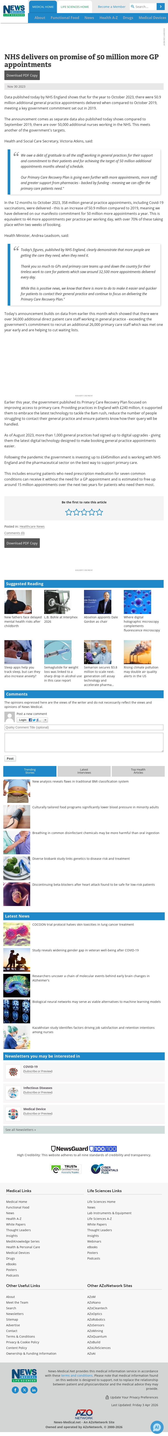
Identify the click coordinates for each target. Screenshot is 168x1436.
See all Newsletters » (20, 1130)
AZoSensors (95, 1325)
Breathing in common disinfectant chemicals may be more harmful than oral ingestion (95, 833)
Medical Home (43, 7)
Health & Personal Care (23, 1247)
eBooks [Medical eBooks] (11, 1264)
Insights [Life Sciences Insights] (93, 1236)
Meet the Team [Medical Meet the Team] (17, 1302)
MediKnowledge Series (23, 1241)
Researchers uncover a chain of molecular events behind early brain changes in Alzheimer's (91, 978)
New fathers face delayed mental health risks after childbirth (23, 621)
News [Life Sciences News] (91, 1207)
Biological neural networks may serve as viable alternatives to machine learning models (96, 1002)
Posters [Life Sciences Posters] (92, 1253)
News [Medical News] (10, 1213)
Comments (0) (14, 533)
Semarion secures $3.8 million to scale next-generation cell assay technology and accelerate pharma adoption (100, 678)
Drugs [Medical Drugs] (10, 1258)
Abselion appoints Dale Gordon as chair (101, 619)
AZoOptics (94, 1314)
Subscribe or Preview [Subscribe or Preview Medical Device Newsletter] (37, 1113)
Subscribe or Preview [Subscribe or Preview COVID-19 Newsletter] (37, 1071)
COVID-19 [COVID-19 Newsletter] (30, 1067)
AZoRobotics (96, 1319)
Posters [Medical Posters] (11, 1270)
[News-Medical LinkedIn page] (33, 1389)
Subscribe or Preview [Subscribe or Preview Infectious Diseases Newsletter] (37, 1092)
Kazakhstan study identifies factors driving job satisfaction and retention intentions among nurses (93, 1030)
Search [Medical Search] (11, 1308)
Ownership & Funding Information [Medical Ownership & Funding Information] (31, 1353)
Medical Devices (18, 1253)
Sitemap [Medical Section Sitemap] (12, 1319)
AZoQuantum (97, 1336)
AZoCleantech (97, 1308)
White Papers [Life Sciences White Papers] (97, 1224)
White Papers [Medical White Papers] (16, 1224)
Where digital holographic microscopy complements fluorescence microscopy (142, 623)
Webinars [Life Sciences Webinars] (94, 1241)
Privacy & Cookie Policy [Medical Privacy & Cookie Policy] (22, 1342)
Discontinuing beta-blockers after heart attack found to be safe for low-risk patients (93, 884)
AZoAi (91, 1353)
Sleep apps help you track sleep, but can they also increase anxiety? (22, 671)
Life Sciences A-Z (99, 1219)
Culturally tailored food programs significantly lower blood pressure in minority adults (95, 807)
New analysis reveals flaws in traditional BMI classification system (80, 781)
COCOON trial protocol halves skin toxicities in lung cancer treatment (83, 924)
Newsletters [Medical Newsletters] (15, 1314)
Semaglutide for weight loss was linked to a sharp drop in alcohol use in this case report (63, 673)
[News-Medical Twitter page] (24, 1389)
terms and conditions (77, 1375)
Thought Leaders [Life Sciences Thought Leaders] (99, 1230)
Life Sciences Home (75, 7)
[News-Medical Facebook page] (15, 1389)
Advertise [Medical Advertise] (13, 1325)
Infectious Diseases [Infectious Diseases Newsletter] (37, 1088)
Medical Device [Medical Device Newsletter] (34, 1109)
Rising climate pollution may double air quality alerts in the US (141, 671)
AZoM (91, 1297)
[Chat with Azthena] (157, 1427)
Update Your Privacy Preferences (131, 1397)
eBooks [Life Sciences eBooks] (92, 1247)
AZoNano (94, 1302)
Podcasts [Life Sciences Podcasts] (93, 1258)
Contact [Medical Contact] (11, 1331)
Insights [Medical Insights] (12, 1236)
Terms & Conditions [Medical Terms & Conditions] (20, 1336)
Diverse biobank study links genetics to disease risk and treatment (81, 858)
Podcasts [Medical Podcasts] (12, 1275)
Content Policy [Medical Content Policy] (16, 1348)
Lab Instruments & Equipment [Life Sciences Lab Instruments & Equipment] (109, 1213)
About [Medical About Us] (10, 1297)
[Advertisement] (84, 560)
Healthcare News (32, 526)
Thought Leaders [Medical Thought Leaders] (18, 1230)
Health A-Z (13, 1219)
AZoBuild (93, 1342)
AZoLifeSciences (99, 1348)
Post (10, 758)
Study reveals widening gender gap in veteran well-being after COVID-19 (85, 950)
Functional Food (17, 1207)
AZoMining (95, 1331)
